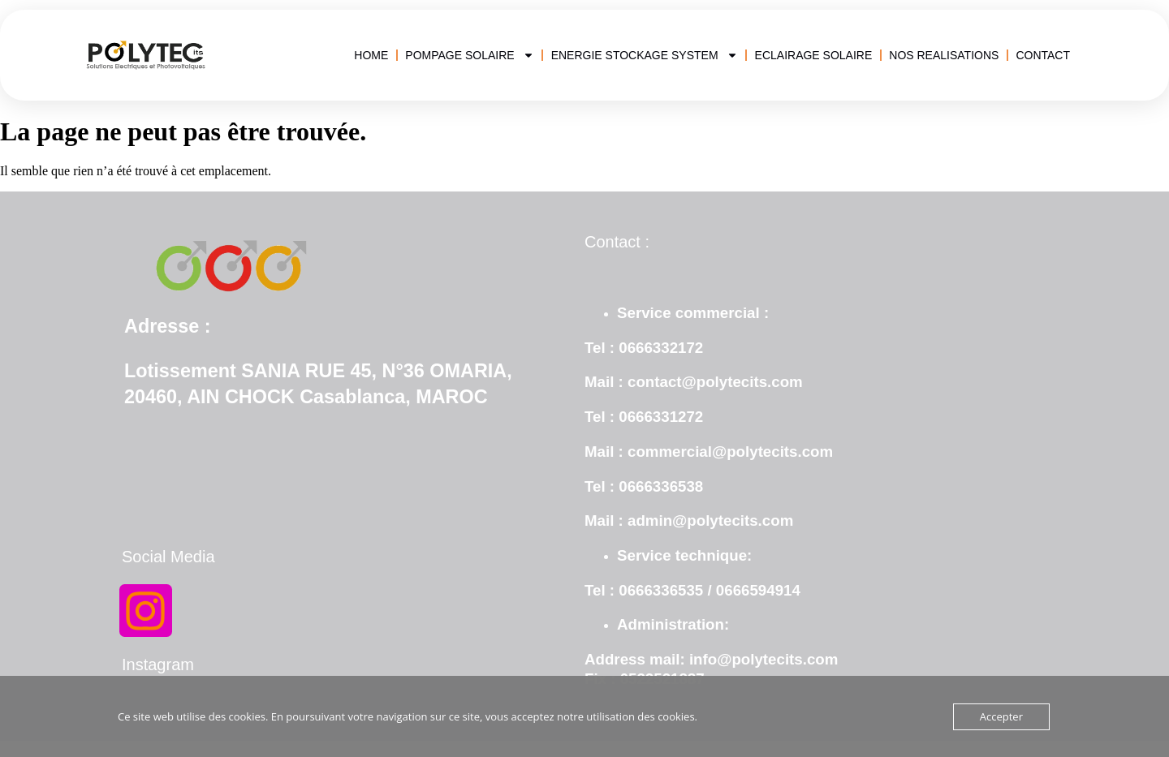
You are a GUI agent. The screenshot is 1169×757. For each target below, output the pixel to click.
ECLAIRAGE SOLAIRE (814, 55)
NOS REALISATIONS (944, 55)
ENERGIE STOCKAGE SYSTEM (644, 55)
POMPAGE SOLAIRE (469, 55)
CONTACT (1043, 55)
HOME (371, 55)
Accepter (1001, 716)
